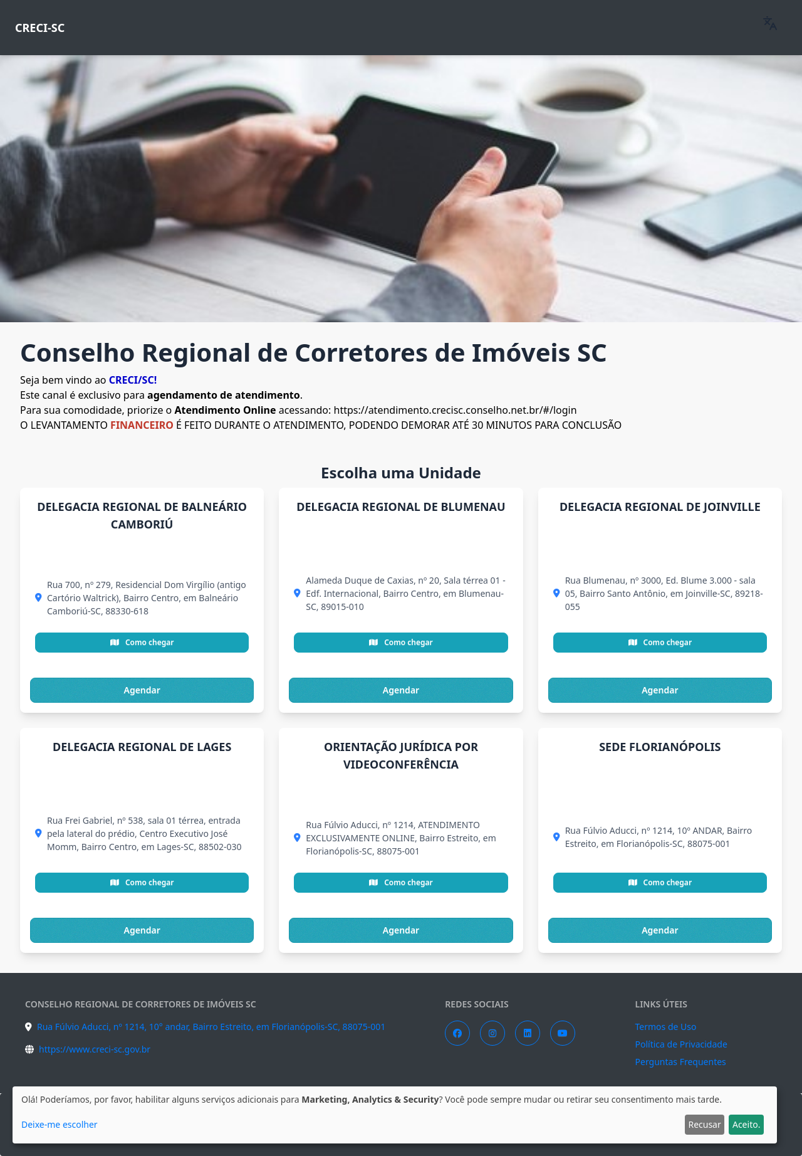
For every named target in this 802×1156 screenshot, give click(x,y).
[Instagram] (492, 1033)
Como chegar (142, 642)
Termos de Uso (666, 1027)
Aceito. (746, 1124)
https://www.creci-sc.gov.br (94, 1049)
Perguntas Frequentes (680, 1062)
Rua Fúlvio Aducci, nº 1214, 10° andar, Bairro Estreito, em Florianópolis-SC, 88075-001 (211, 1027)
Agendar (142, 690)
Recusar (704, 1124)
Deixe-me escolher (59, 1124)
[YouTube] (562, 1033)
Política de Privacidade (681, 1044)
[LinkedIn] (527, 1033)
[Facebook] (457, 1033)
